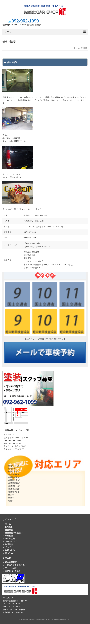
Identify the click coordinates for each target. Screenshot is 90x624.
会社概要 (9, 527)
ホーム (8, 524)
